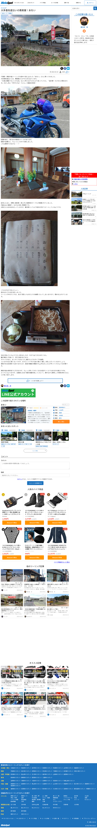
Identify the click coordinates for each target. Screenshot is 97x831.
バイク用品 (43, 2)
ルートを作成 (54, 2)
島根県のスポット (26, 783)
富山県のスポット (26, 774)
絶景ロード (24, 795)
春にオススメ (14, 807)
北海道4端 (45, 804)
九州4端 (76, 804)
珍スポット (88, 799)
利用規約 (76, 818)
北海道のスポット (16, 767)
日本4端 (23, 804)
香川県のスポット (79, 783)
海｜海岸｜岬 (35, 795)
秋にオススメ (35, 807)
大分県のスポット (58, 788)
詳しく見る (61, 422)
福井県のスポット (47, 774)
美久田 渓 (7, 386)
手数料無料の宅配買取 (80, 179)
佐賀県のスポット (26, 788)
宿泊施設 (23, 799)
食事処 (65, 795)
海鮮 (43, 799)
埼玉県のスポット (47, 771)
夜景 (86, 797)
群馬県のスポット (37, 771)
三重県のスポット (47, 777)
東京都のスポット (69, 771)
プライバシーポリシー (90, 818)
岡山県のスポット (37, 783)
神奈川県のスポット (79, 771)
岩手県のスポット (37, 767)
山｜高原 (44, 795)
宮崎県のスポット (69, 788)
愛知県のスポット (37, 777)
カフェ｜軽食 (46, 797)
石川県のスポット (37, 774)
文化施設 (34, 797)
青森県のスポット (26, 767)
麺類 (33, 801)
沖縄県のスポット (91, 788)
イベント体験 (14, 799)
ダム (54, 799)
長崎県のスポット (37, 788)
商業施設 (55, 797)
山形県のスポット (69, 767)
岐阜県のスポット (16, 777)
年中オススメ (56, 807)
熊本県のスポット (47, 788)
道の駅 (76, 795)
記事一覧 (66, 2)
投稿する (78, 2)
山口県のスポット (58, 783)
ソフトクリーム (68, 797)
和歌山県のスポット (69, 780)
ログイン (19, 479)
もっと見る (39, 450)
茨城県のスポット (16, 771)
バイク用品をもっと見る (62, 562)
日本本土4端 (35, 804)
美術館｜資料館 (36, 799)
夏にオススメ (25, 807)
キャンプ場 (67, 799)
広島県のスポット (47, 783)
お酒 (43, 801)
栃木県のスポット (26, 771)
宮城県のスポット (47, 767)
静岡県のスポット (26, 777)
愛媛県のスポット (90, 783)
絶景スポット (14, 795)
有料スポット (25, 814)
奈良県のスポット (58, 780)
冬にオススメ (46, 807)
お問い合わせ (92, 822)
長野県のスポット (69, 774)
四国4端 (66, 804)
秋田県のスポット (58, 767)
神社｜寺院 (14, 797)
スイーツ (76, 799)
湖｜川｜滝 (56, 795)
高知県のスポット (16, 785)
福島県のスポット (79, 767)
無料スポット (14, 814)
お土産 (86, 795)
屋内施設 (13, 810)
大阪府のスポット (37, 780)
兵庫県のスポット (47, 780)
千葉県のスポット (58, 771)
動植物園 (13, 801)
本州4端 (55, 804)
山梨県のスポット (58, 774)
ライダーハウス (57, 801)
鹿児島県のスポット (79, 788)
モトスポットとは (19, 2)
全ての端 (13, 804)
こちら (75, 184)
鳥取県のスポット (16, 783)
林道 (75, 797)
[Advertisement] (35, 639)
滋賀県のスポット (16, 780)
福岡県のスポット (16, 788)
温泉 (22, 797)
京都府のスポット (26, 780)
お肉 (22, 801)
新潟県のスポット (16, 774)
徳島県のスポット (69, 783)
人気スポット (30, 2)
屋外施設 (23, 810)
